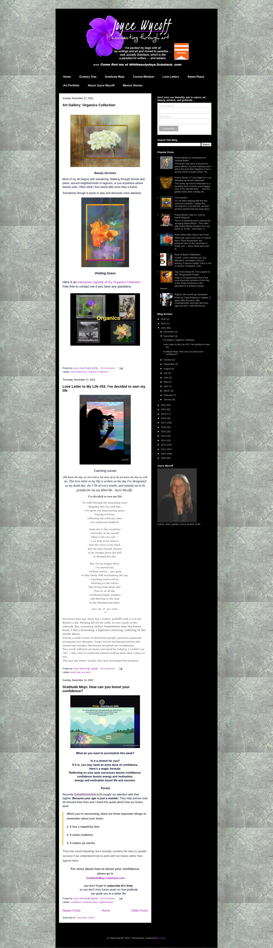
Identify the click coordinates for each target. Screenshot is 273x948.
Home (67, 76)
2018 (164, 418)
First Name (165, 116)
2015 (164, 431)
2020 (164, 409)
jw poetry (86, 672)
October (168, 359)
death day (75, 672)
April (166, 386)
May (166, 382)
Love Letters (171, 76)
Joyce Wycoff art (79, 371)
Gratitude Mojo (114, 76)
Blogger (162, 938)
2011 (164, 449)
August (167, 368)
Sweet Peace (196, 76)
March (167, 390)
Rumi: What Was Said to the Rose (191, 234)
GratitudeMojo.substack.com (105, 878)
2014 (164, 436)
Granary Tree (87, 76)
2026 (164, 319)
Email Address (166, 106)
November (169, 336)
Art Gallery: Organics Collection (89, 105)
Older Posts (139, 910)
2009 (164, 458)
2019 (164, 414)
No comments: (108, 368)
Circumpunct (180, 197)
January (168, 399)
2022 (164, 328)
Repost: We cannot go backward (190, 294)
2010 (164, 453)
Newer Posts (71, 910)
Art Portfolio (71, 85)
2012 (164, 444)
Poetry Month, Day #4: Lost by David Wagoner (189, 216)
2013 (164, 440)
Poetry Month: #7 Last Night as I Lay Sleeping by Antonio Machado (192, 179)
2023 (164, 323)
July (166, 373)
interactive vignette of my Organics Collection (109, 282)
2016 (164, 427)
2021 (164, 405)
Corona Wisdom (143, 76)
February (168, 395)
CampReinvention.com (88, 794)
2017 (164, 422)
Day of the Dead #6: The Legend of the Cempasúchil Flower (192, 273)
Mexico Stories (133, 85)
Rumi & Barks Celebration (187, 254)
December (169, 331)
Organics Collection (98, 371)
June (166, 377)
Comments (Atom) (85, 917)
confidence (76, 902)
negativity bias (106, 902)
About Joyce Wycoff (101, 85)
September (169, 364)
